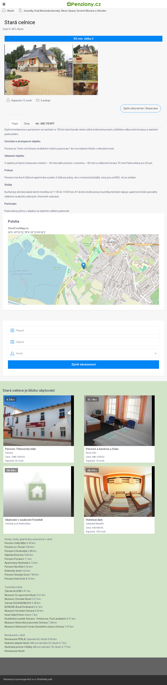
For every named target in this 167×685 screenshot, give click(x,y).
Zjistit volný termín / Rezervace (140, 108)
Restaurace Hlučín (15, 651)
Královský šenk (13, 570)
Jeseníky (28, 10)
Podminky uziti (44, 679)
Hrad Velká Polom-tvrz (17, 614)
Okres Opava (68, 10)
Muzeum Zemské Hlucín (18, 599)
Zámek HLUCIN (13, 591)
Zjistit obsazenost (83, 364)
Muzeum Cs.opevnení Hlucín (20, 595)
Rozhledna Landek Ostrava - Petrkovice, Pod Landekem (35, 618)
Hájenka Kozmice (14, 554)
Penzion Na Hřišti (14, 566)
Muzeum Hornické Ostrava (19, 610)
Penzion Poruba (13, 559)
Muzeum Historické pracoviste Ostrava (26, 622)
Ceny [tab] (27, 123)
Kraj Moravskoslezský (47, 10)
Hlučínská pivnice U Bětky (18, 647)
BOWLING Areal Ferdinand (19, 607)
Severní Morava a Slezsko (91, 10)
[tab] (45, 123)
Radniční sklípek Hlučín (17, 643)
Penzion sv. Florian (15, 547)
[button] (83, 266)
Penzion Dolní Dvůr (15, 578)
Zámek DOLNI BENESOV (18, 603)
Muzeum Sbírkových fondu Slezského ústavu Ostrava (34, 626)
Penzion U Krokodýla (16, 551)
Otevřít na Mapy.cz (18, 228)
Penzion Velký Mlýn (15, 543)
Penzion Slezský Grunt (17, 574)
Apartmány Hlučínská (16, 562)
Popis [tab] (15, 123)
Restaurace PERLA (15, 639)
